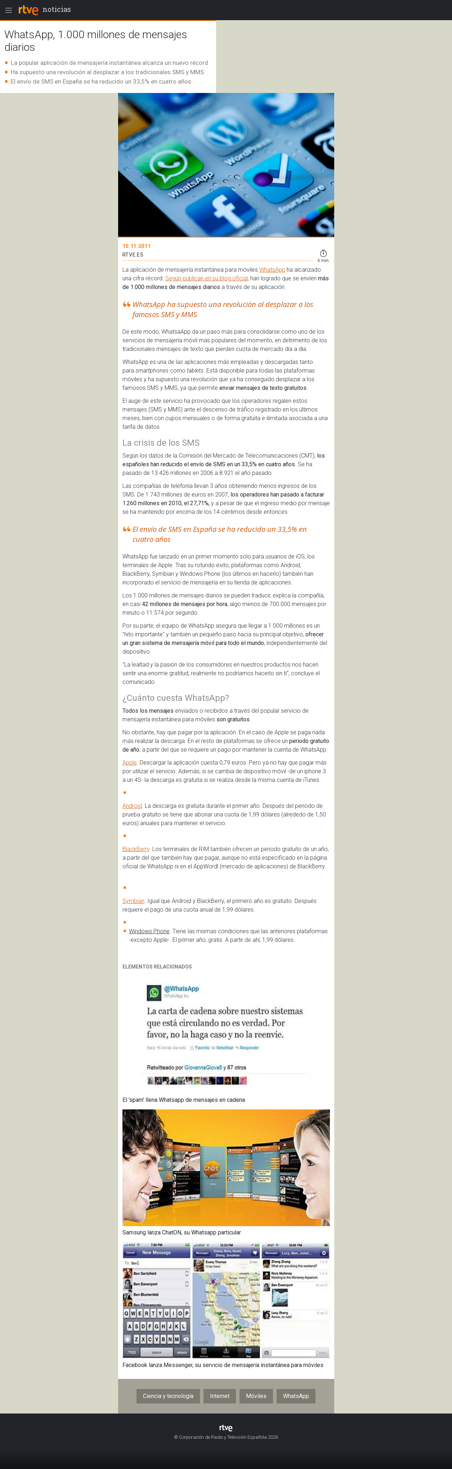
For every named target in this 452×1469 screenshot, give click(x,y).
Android (132, 805)
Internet (219, 1396)
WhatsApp (272, 269)
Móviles (256, 1396)
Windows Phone (149, 931)
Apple (129, 762)
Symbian (133, 901)
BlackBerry (135, 849)
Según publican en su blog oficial (206, 278)
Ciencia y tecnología (168, 1396)
